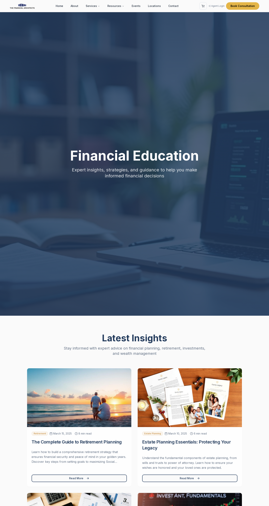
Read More (79, 478)
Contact (173, 5)
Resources (115, 5)
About (74, 5)
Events (136, 5)
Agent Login (216, 5)
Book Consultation (243, 5)
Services (93, 5)
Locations (154, 5)
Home (59, 5)
